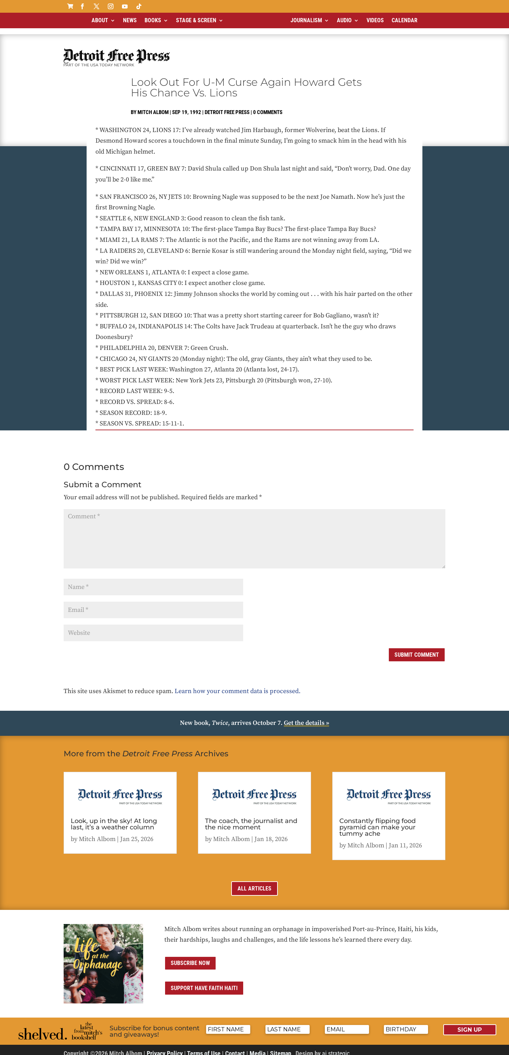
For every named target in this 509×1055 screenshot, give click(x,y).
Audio (344, 20)
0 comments (267, 106)
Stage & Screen (196, 20)
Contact (235, 1047)
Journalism (306, 20)
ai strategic (336, 1047)
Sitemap (280, 1047)
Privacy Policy (165, 1047)
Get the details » (306, 717)
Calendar (404, 20)
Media (257, 1047)
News (130, 20)
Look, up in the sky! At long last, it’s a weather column (114, 818)
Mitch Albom (153, 106)
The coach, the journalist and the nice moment (251, 818)
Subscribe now (190, 957)
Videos (375, 20)
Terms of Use (204, 1047)
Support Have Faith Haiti (204, 982)
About (100, 20)
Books (153, 20)
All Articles (254, 882)
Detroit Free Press (227, 106)
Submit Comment (416, 648)
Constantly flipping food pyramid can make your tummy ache (377, 821)
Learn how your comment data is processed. (237, 685)
